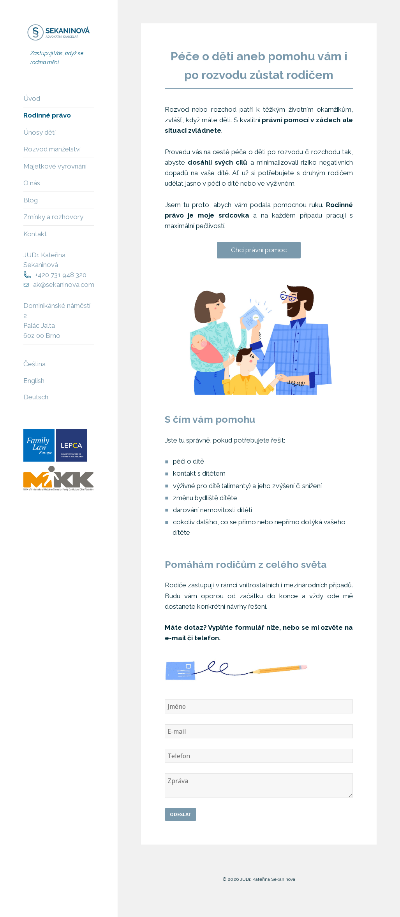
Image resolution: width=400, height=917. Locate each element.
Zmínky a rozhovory (53, 217)
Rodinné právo (47, 115)
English (33, 381)
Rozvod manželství (52, 149)
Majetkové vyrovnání (54, 166)
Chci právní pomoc (259, 250)
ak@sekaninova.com (63, 284)
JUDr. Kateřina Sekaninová (44, 260)
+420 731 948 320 (60, 275)
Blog (30, 200)
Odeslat (180, 814)
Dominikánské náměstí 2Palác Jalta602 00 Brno (56, 320)
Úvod (31, 98)
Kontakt (35, 234)
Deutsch (35, 397)
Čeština (34, 364)
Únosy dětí (39, 132)
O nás (31, 183)
